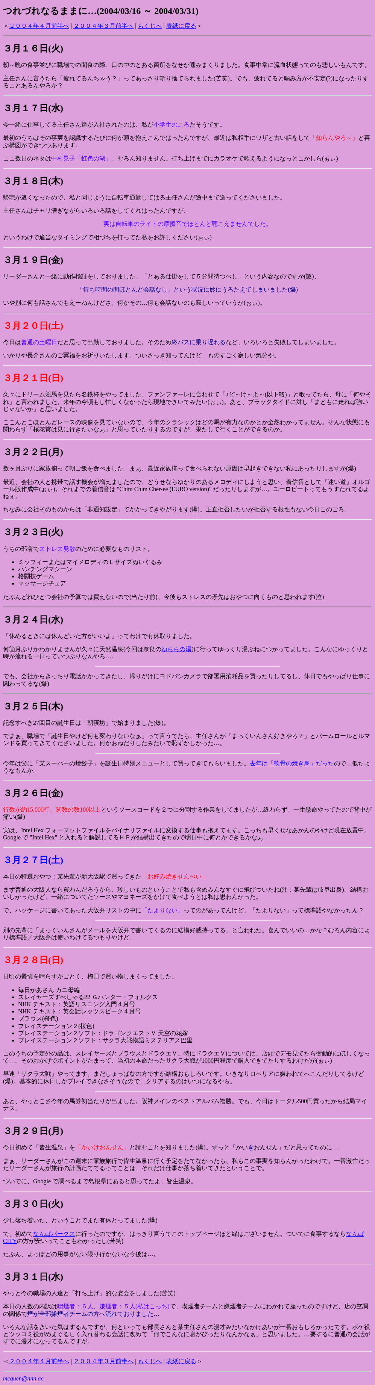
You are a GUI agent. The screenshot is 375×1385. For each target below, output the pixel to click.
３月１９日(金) (33, 260)
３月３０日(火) (33, 1204)
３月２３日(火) (33, 532)
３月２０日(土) (33, 326)
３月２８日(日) (33, 960)
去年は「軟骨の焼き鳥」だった (292, 763)
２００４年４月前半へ (39, 26)
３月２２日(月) (33, 452)
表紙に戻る (181, 26)
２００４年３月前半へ (103, 26)
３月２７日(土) (33, 860)
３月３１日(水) (33, 1277)
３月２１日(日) (33, 378)
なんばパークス (54, 1234)
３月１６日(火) (33, 48)
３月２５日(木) (33, 706)
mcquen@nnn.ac (23, 1378)
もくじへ (150, 26)
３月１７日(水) (33, 108)
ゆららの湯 (176, 649)
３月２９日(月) (33, 1131)
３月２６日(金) (33, 793)
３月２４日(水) (33, 619)
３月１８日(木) (33, 181)
